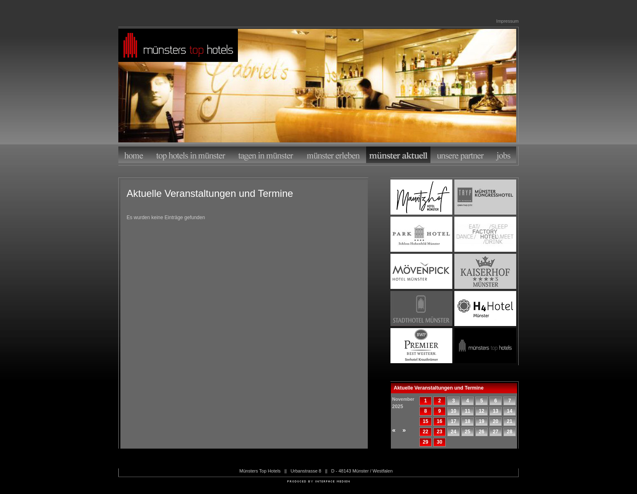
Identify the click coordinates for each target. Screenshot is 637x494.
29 (425, 442)
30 (439, 442)
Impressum (507, 21)
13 (495, 411)
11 (467, 411)
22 (425, 432)
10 (453, 411)
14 (509, 411)
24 (453, 432)
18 (467, 421)
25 (467, 432)
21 (509, 421)
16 (439, 421)
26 (481, 432)
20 (495, 421)
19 (481, 421)
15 (425, 421)
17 (453, 421)
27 (495, 432)
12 (481, 411)
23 (439, 432)
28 (509, 432)
